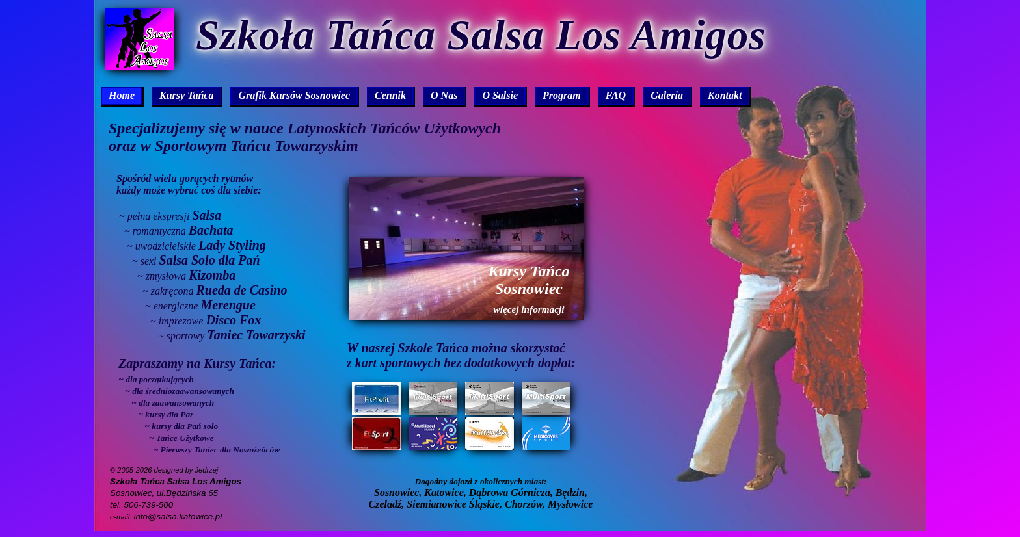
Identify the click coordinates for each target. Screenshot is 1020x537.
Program (562, 95)
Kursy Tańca (186, 95)
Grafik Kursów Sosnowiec (294, 95)
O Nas (444, 95)
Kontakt (725, 95)
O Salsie (500, 95)
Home (122, 95)
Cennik (390, 95)
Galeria (667, 95)
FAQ (616, 95)
